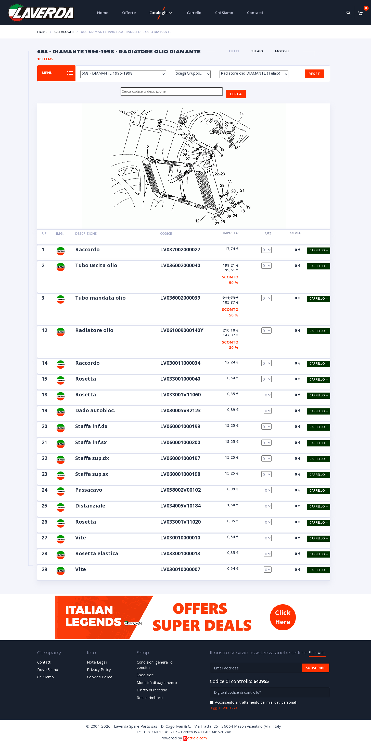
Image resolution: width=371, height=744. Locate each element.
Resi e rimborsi (150, 697)
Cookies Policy (99, 677)
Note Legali (97, 662)
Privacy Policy (99, 669)
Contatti (255, 12)
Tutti (233, 51)
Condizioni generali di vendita (155, 665)
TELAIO (257, 51)
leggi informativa (223, 707)
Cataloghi (158, 12)
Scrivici (317, 653)
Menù (51, 73)
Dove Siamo (47, 669)
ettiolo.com (195, 738)
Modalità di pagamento (157, 682)
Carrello (194, 12)
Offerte (129, 12)
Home (102, 12)
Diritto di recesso (152, 690)
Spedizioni (145, 675)
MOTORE (282, 51)
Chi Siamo (224, 12)
